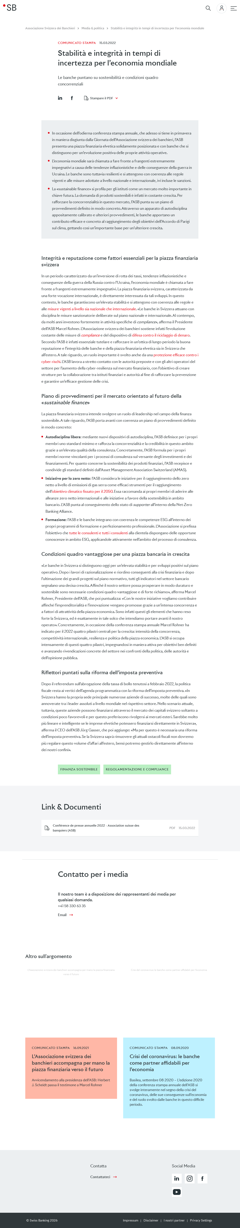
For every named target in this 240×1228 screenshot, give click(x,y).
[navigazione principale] (233, 8)
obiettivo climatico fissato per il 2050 (82, 491)
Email (62, 915)
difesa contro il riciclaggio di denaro (161, 335)
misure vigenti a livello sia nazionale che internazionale (92, 309)
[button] (60, 98)
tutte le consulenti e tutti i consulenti (98, 533)
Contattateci (100, 1177)
